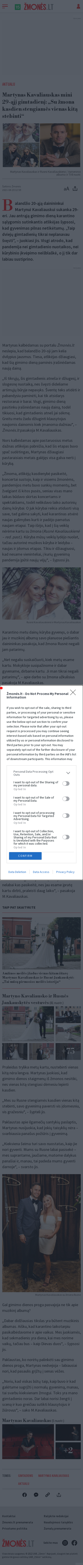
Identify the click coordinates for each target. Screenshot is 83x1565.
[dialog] (41, 782)
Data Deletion (17, 872)
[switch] (65, 783)
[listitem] (41, 773)
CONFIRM (25, 855)
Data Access (41, 872)
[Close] (74, 694)
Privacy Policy (65, 872)
